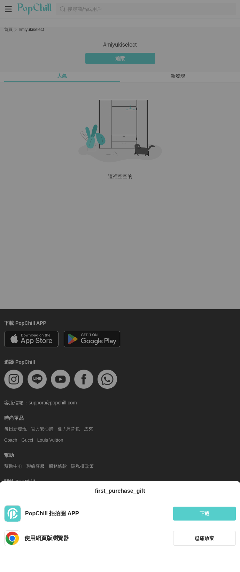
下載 (204, 513)
